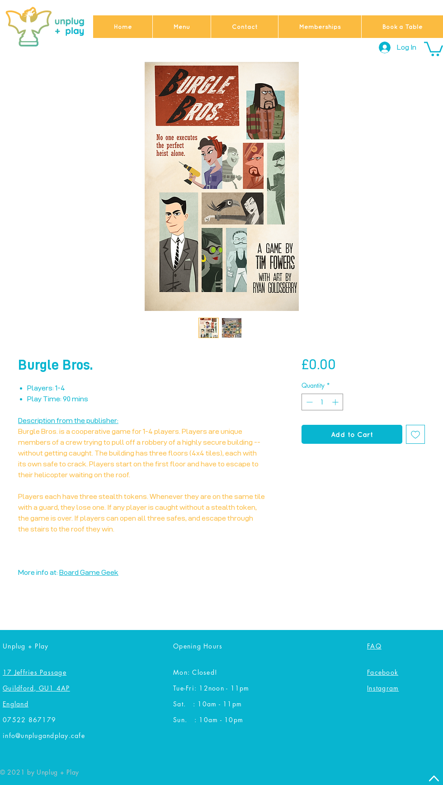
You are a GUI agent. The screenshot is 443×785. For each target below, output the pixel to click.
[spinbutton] (322, 402)
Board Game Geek (88, 572)
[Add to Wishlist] (415, 434)
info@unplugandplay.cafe (44, 735)
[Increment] (336, 402)
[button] (433, 48)
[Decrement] (308, 402)
